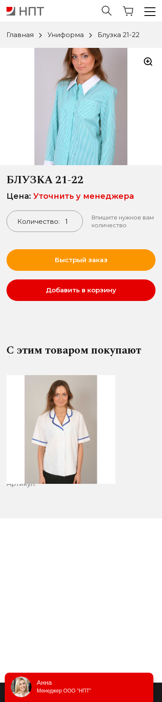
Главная (20, 35)
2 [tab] (87, 154)
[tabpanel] (81, 106)
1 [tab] (74, 154)
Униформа (66, 35)
